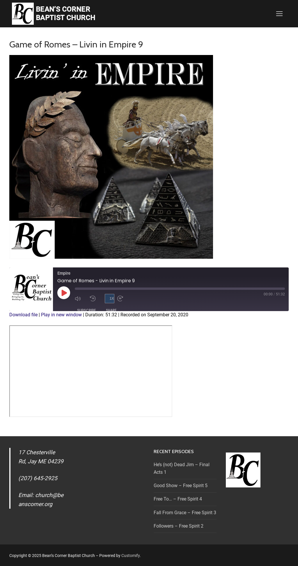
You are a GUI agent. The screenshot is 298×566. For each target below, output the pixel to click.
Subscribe (86, 310)
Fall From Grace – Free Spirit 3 (185, 512)
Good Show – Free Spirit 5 (180, 485)
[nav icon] (279, 14)
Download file (23, 314)
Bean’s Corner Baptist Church (65, 13)
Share (111, 310)
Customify (130, 555)
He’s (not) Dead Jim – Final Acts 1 (182, 468)
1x (112, 299)
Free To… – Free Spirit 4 (178, 499)
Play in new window (61, 314)
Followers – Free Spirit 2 (178, 526)
